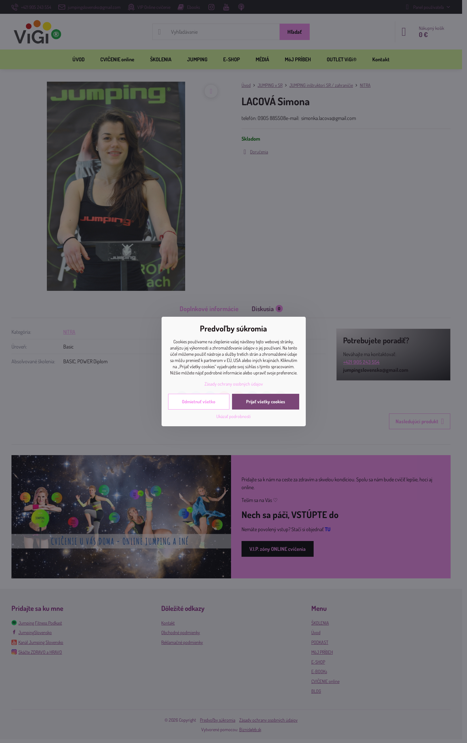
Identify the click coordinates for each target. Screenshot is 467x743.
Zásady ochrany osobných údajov (233, 384)
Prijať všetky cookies (265, 401)
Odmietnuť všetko (198, 401)
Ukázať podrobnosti (233, 416)
